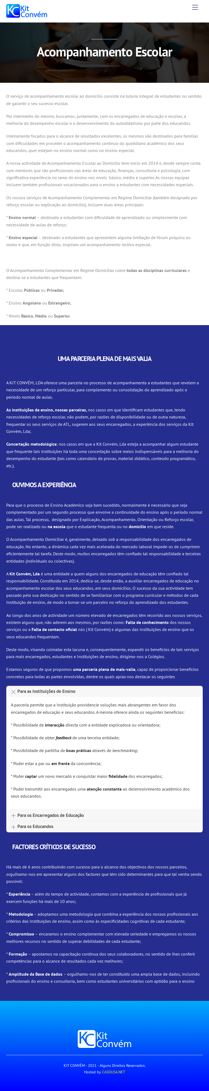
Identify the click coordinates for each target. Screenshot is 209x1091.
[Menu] (195, 7)
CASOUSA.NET (113, 1072)
